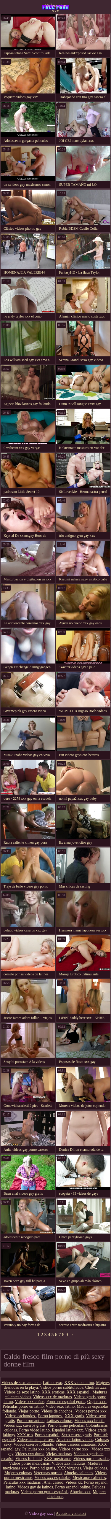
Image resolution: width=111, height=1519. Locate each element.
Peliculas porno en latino (23, 1406)
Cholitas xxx (95, 1387)
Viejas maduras (59, 1454)
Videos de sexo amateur (21, 1382)
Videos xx (73, 1482)
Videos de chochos (57, 1411)
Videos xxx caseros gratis (24, 1425)
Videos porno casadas (91, 1458)
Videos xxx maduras (69, 1463)
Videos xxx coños (29, 1401)
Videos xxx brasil (89, 1420)
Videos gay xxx (55, 7)
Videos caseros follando (33, 1444)
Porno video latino (34, 1430)
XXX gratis (74, 1416)
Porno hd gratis (42, 1468)
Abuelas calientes (78, 1473)
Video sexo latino (60, 1406)
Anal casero (53, 1482)
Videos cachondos (20, 1416)
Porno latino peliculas (66, 1425)
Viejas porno (28, 1411)
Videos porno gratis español (44, 1492)
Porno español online (72, 1487)
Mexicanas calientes (89, 1477)
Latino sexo (52, 1382)
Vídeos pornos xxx (91, 1411)
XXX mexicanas (57, 1458)
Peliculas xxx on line (39, 1449)
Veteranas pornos (48, 1473)
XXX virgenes (69, 1468)
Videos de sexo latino (22, 1392)
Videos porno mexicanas (29, 1463)
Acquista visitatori (71, 1513)
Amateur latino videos (74, 1439)
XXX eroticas (53, 1392)
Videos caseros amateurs (75, 1444)
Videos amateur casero (35, 1439)
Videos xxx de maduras (52, 1397)
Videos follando (28, 1458)
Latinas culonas (59, 1420)
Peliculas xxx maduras (23, 1482)
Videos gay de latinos (35, 1487)
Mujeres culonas (18, 1473)
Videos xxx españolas (52, 1477)
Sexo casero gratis (77, 1435)
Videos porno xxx (74, 1449)
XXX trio (25, 1435)
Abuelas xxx (80, 1492)
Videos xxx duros (29, 1454)
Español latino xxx (67, 1430)
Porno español (47, 1435)
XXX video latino (79, 1382)
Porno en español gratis (65, 1401)
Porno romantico (31, 1420)
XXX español (78, 1392)
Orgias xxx (97, 1401)
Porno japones (50, 1416)
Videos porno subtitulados (61, 1387)
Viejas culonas (95, 1468)
